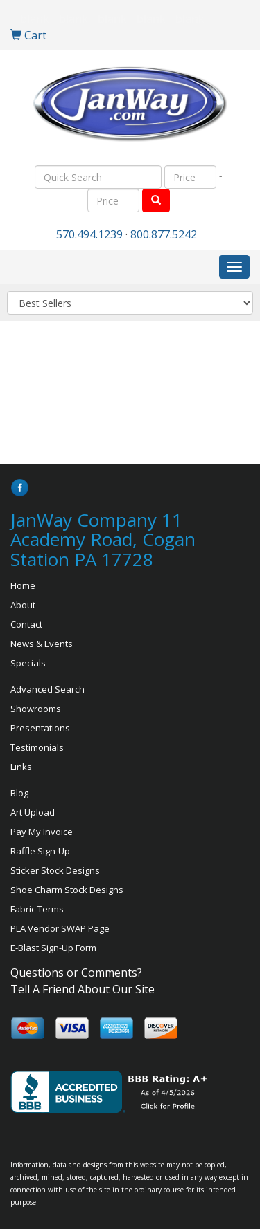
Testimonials (37, 747)
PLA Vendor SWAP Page (60, 928)
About (22, 605)
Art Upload (32, 812)
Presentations (40, 728)
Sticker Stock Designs (55, 870)
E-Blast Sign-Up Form (53, 947)
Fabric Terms (37, 909)
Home (22, 585)
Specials (28, 663)
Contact (26, 624)
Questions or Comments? (76, 972)
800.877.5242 (163, 234)
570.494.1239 (89, 234)
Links (21, 766)
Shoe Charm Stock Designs (66, 889)
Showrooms (35, 708)
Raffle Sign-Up (40, 851)
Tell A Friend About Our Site (82, 989)
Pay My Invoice (41, 831)
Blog (19, 793)
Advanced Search (47, 689)
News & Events (41, 643)
